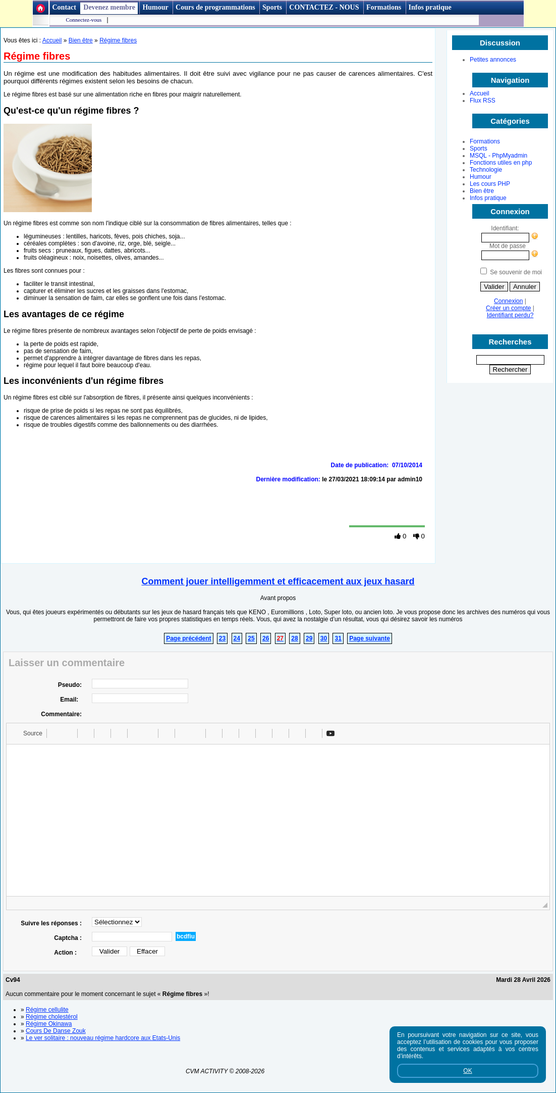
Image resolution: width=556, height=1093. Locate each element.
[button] (28, 733)
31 (338, 638)
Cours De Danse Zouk (56, 1030)
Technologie (486, 169)
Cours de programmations (215, 7)
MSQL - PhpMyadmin (498, 155)
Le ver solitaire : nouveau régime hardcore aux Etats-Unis (103, 1037)
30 (323, 638)
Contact (64, 7)
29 (309, 638)
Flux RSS (482, 100)
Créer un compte (508, 308)
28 (294, 638)
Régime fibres (118, 40)
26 (265, 638)
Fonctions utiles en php (501, 162)
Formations (383, 7)
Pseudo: (70, 684)
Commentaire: (61, 714)
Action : (68, 952)
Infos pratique (430, 7)
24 (237, 638)
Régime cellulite (47, 1009)
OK (467, 1070)
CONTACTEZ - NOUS (325, 7)
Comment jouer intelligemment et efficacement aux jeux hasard (277, 581)
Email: (71, 699)
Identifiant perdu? (510, 315)
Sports (272, 7)
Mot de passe (510, 246)
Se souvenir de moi (516, 272)
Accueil (479, 93)
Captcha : (68, 937)
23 (222, 638)
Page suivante (369, 638)
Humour (155, 7)
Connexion (508, 301)
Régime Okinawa (49, 1023)
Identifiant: (505, 228)
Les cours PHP (490, 183)
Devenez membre (109, 7)
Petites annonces (493, 59)
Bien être (482, 190)
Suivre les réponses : (51, 923)
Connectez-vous (84, 20)
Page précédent (188, 638)
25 (251, 638)
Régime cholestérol (52, 1016)
